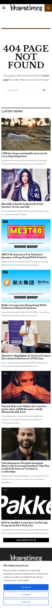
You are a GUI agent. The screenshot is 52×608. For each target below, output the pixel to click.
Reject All (26, 602)
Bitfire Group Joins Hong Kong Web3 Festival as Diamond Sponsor (23, 306)
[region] (26, 584)
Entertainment (8, 171)
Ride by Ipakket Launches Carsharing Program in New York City (24, 524)
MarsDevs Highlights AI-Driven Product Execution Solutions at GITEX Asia (25, 357)
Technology (6, 120)
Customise (26, 594)
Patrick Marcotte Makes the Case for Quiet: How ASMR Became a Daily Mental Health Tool (23, 409)
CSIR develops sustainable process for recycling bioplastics (24, 155)
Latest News (12, 111)
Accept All (26, 587)
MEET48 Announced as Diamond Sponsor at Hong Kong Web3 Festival (23, 256)
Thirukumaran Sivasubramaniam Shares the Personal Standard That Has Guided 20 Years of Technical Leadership (25, 467)
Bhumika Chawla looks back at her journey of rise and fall (22, 205)
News (5, 222)
